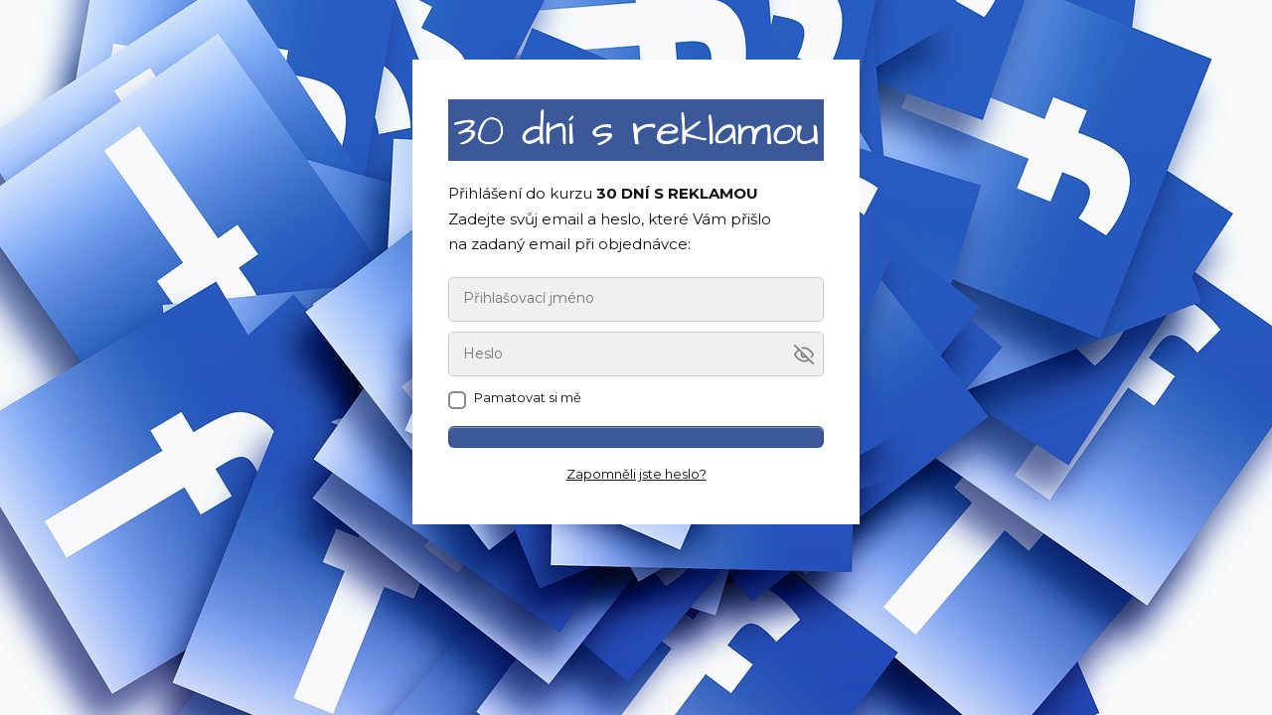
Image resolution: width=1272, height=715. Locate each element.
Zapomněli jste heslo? (636, 474)
